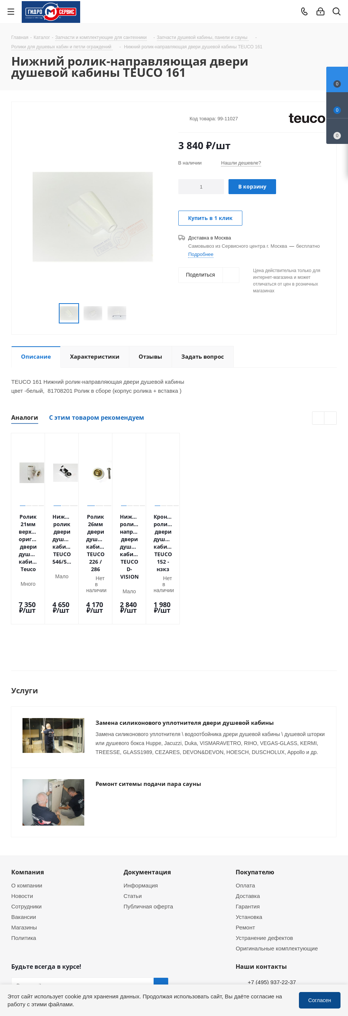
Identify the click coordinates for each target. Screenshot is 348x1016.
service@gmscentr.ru (274, 930)
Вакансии (23, 849)
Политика (23, 870)
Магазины (24, 859)
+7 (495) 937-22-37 (272, 914)
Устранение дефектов (264, 870)
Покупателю (255, 805)
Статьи (133, 828)
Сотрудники (26, 838)
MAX (56, 959)
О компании (26, 817)
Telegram (335, 964)
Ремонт (245, 859)
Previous (318, 418)
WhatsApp (335, 983)
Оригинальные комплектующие (277, 880)
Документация (147, 805)
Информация (141, 817)
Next (330, 418)
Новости (22, 828)
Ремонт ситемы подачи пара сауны (148, 727)
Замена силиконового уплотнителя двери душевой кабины (185, 666)
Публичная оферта (148, 838)
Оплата (245, 817)
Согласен (319, 1000)
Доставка (248, 828)
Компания (27, 805)
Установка (249, 849)
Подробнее (200, 254)
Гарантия (248, 838)
